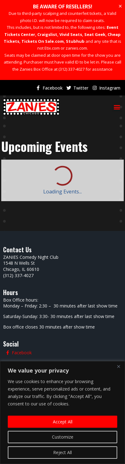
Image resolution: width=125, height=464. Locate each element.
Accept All (62, 422)
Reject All (62, 452)
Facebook (52, 88)
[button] (117, 107)
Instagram (109, 88)
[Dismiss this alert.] (120, 6)
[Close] (118, 366)
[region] (62, 412)
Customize (62, 437)
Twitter (80, 88)
